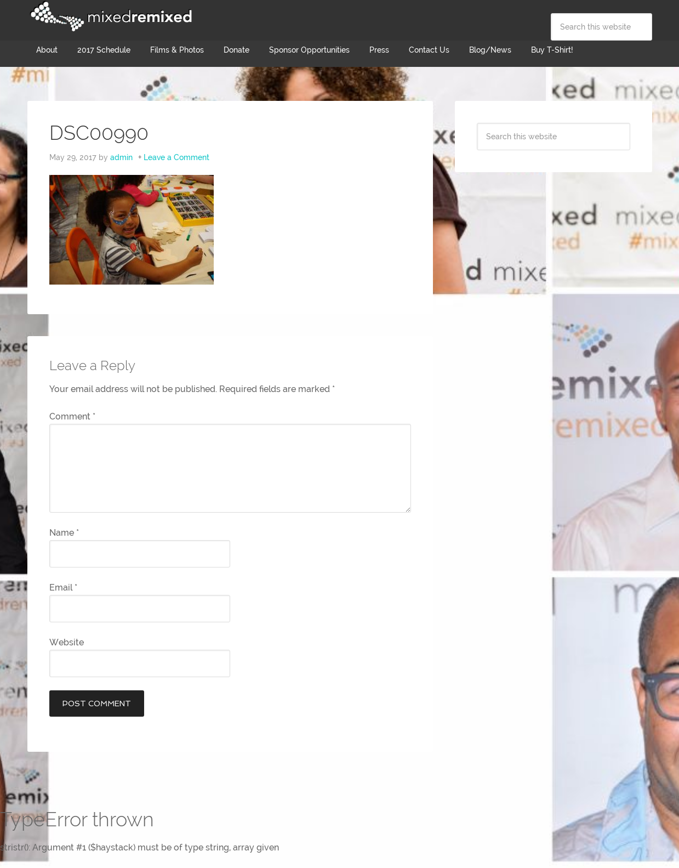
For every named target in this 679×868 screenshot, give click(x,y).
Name (64, 532)
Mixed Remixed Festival (109, 16)
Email (63, 587)
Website (66, 642)
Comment (72, 416)
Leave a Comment (176, 157)
